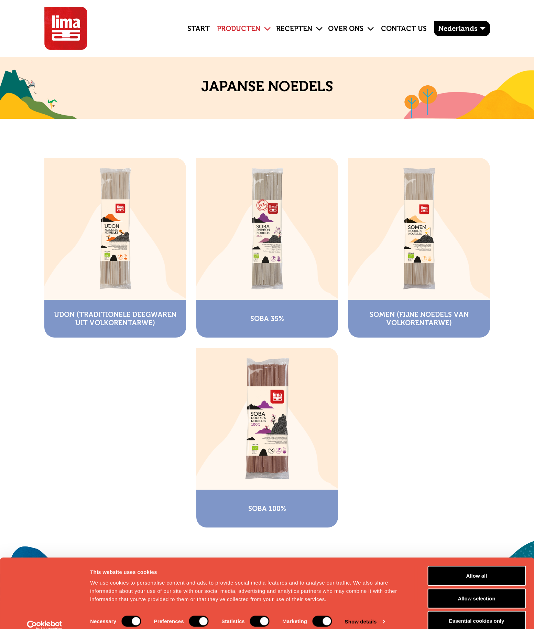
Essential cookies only (476, 611)
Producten (238, 28)
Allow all (476, 565)
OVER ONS (345, 28)
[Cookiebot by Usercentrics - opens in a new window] (44, 615)
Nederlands (457, 28)
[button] (264, 23)
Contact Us (404, 28)
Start (198, 28)
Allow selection (476, 588)
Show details (361, 611)
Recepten (294, 28)
